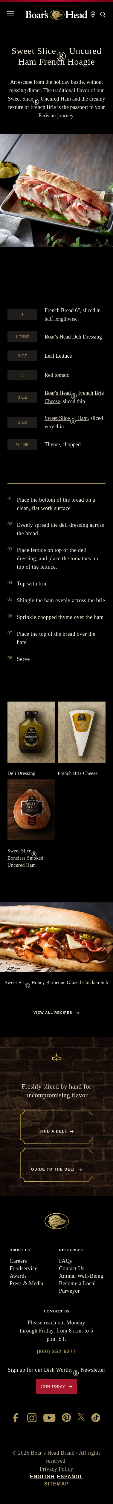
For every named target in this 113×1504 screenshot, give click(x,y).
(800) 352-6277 (56, 1351)
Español (70, 1476)
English (42, 1476)
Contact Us (71, 1268)
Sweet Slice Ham (66, 418)
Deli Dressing (73, 337)
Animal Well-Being (81, 1276)
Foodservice (23, 1268)
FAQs (65, 1261)
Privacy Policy (56, 1469)
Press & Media (26, 1283)
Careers (18, 1261)
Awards (18, 1276)
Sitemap (56, 1483)
